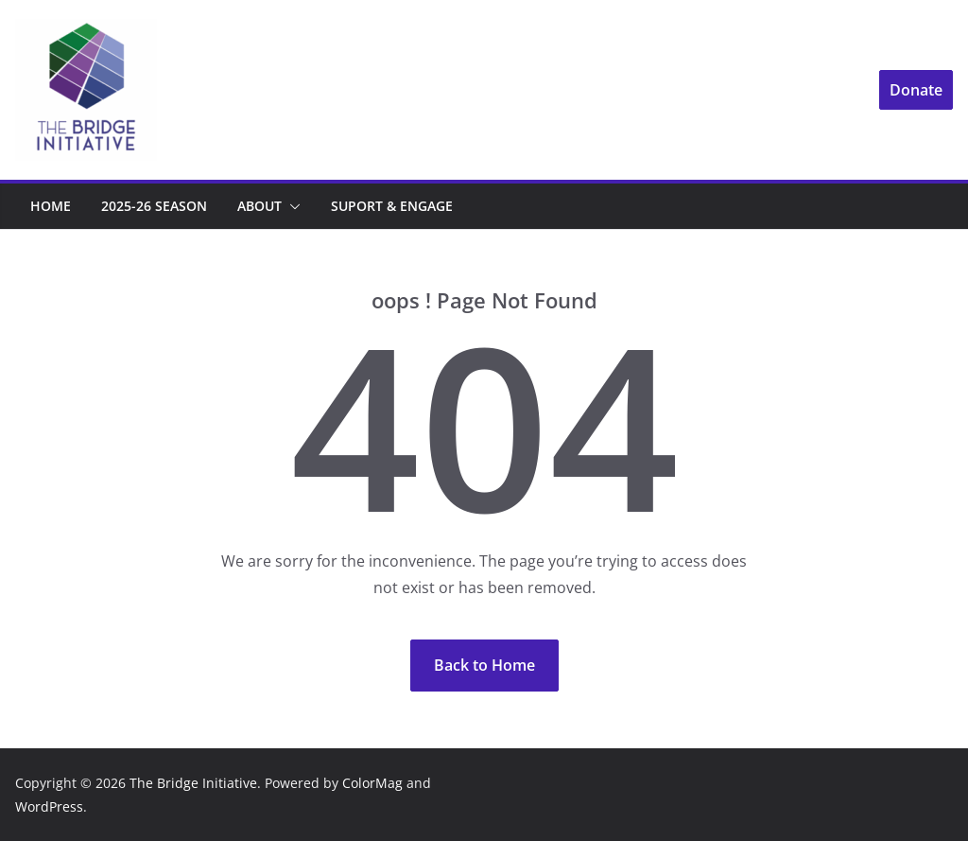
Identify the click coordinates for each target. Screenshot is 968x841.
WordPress (49, 806)
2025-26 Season (154, 206)
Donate (916, 89)
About (259, 206)
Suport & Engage (392, 206)
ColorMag (372, 783)
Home (50, 206)
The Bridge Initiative (193, 783)
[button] (291, 206)
